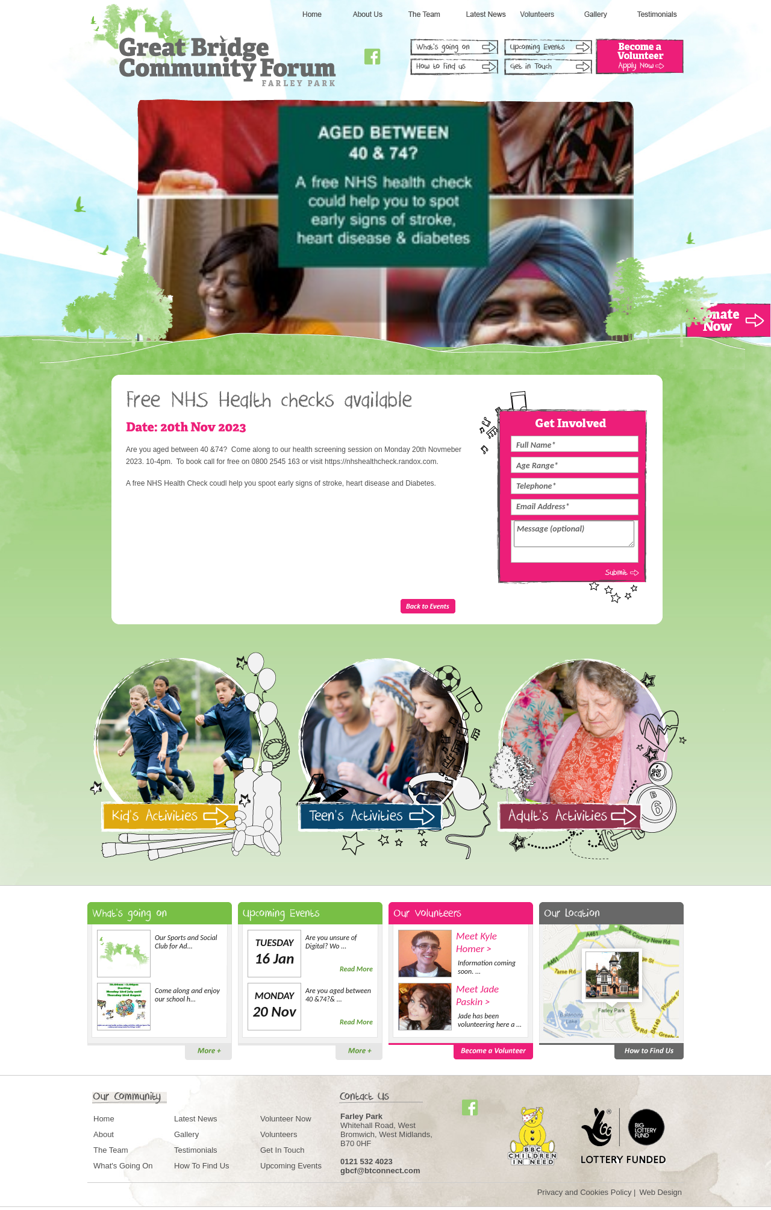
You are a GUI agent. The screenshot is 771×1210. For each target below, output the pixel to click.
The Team (110, 1150)
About (103, 1134)
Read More (356, 969)
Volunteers (278, 1134)
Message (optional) (574, 534)
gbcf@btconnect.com (380, 1170)
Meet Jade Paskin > (477, 995)
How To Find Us (201, 1165)
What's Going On (123, 1165)
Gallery (186, 1134)
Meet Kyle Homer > (476, 942)
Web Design (660, 1192)
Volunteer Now (285, 1118)
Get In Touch (282, 1150)
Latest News (195, 1118)
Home (103, 1118)
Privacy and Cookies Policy (584, 1192)
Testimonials (195, 1150)
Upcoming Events (291, 1165)
